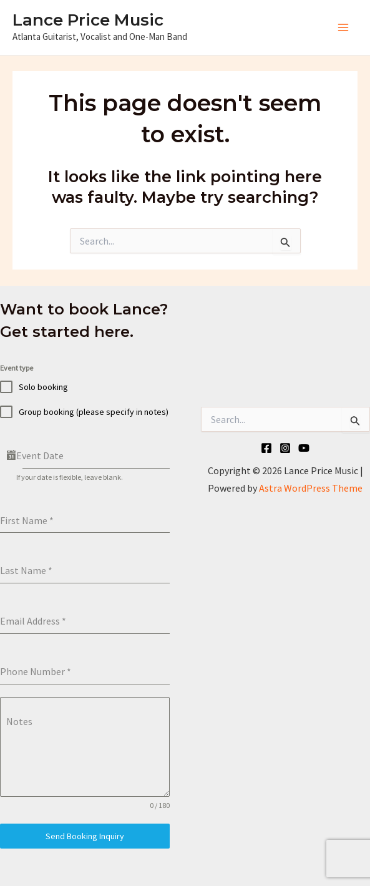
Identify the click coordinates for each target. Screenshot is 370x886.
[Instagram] (285, 448)
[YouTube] (303, 448)
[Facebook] (266, 448)
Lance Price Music (87, 20)
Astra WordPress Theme (311, 488)
